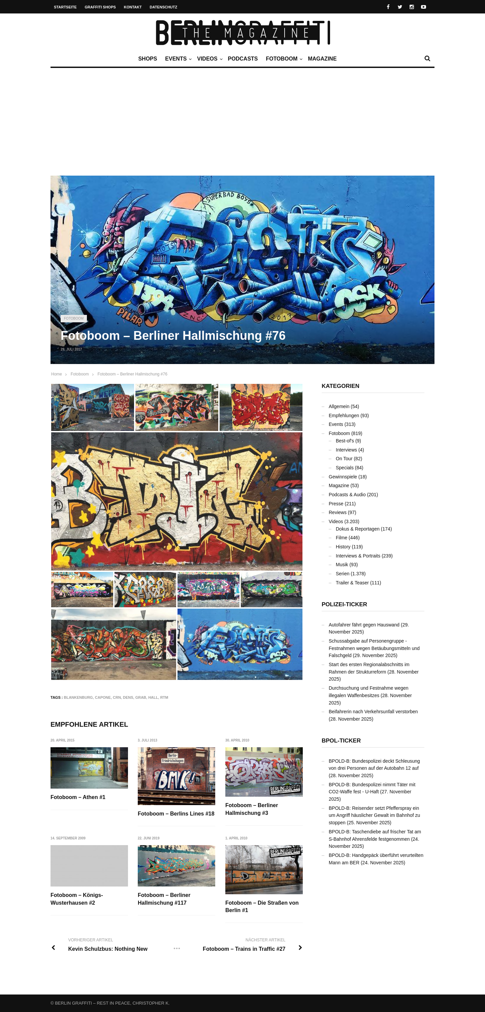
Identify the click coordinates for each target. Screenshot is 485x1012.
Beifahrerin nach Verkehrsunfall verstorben (373, 711)
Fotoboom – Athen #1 (78, 797)
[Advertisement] (242, 125)
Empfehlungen (344, 415)
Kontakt (133, 7)
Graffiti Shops (100, 7)
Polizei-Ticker (344, 604)
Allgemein (339, 406)
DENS (128, 697)
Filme (341, 537)
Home (56, 374)
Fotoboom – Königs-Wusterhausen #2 (77, 899)
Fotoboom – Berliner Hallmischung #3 (252, 809)
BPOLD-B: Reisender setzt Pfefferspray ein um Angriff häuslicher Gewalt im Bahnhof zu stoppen (374, 815)
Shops (147, 59)
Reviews (338, 512)
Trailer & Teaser (352, 582)
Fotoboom (283, 59)
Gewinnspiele (343, 476)
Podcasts (243, 59)
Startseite (65, 7)
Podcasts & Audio (347, 494)
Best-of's (345, 440)
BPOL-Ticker (341, 740)
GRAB (140, 697)
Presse (336, 503)
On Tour (344, 458)
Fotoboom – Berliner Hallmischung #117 (164, 899)
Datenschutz (163, 7)
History (343, 546)
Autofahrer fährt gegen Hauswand (364, 624)
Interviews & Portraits (358, 555)
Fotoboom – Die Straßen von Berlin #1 (262, 906)
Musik (342, 564)
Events (177, 59)
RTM (164, 697)
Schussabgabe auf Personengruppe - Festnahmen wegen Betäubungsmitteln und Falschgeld (374, 648)
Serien (342, 573)
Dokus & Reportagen (358, 529)
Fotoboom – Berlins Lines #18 (176, 814)
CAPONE (103, 697)
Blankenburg (78, 697)
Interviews (346, 450)
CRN (117, 697)
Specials (345, 467)
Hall (153, 697)
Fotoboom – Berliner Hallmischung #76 (132, 374)
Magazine (322, 59)
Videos (209, 59)
